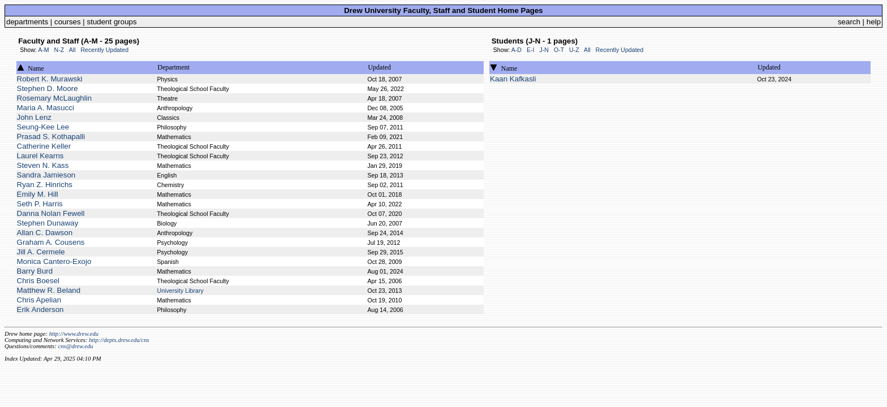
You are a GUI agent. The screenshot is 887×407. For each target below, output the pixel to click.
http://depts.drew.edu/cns (119, 340)
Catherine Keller (44, 146)
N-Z (59, 49)
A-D (516, 49)
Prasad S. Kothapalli (51, 136)
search (849, 22)
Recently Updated (104, 49)
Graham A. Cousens (51, 242)
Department (173, 67)
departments (27, 22)
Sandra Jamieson (46, 175)
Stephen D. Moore (47, 88)
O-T (559, 49)
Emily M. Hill (37, 194)
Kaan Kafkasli (513, 79)
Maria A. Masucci (45, 107)
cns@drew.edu (75, 346)
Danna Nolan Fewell (51, 213)
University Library (180, 290)
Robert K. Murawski (50, 79)
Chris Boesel (38, 280)
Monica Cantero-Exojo (54, 261)
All (72, 49)
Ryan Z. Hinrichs (45, 184)
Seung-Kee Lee (43, 127)
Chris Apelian (39, 300)
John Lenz (34, 117)
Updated (379, 67)
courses (67, 22)
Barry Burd (35, 271)
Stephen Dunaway (48, 223)
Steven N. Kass (43, 165)
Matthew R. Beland (49, 290)
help (874, 22)
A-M (43, 49)
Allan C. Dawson (45, 232)
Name (36, 68)
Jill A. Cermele (41, 252)
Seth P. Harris (40, 204)
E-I (531, 49)
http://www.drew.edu (73, 334)
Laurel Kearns (40, 155)
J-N (544, 49)
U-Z (574, 49)
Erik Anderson (40, 309)
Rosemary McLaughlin (54, 98)
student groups (112, 22)
